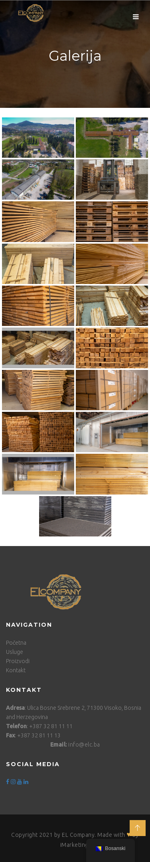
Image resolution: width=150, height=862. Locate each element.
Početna (16, 643)
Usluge (14, 652)
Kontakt (16, 670)
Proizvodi (18, 661)
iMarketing (74, 845)
